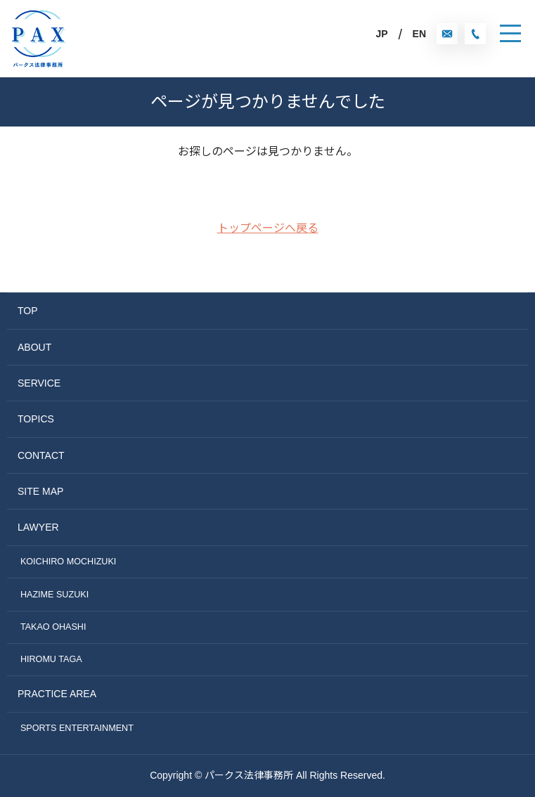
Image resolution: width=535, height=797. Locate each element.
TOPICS (36, 419)
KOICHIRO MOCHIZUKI (68, 561)
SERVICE (39, 383)
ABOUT (34, 347)
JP (381, 33)
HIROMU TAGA (51, 659)
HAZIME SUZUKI (54, 595)
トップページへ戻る (267, 228)
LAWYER (38, 527)
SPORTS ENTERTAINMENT (77, 728)
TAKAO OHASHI (53, 627)
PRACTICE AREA (57, 693)
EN (419, 33)
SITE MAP (40, 491)
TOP (28, 310)
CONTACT (41, 455)
